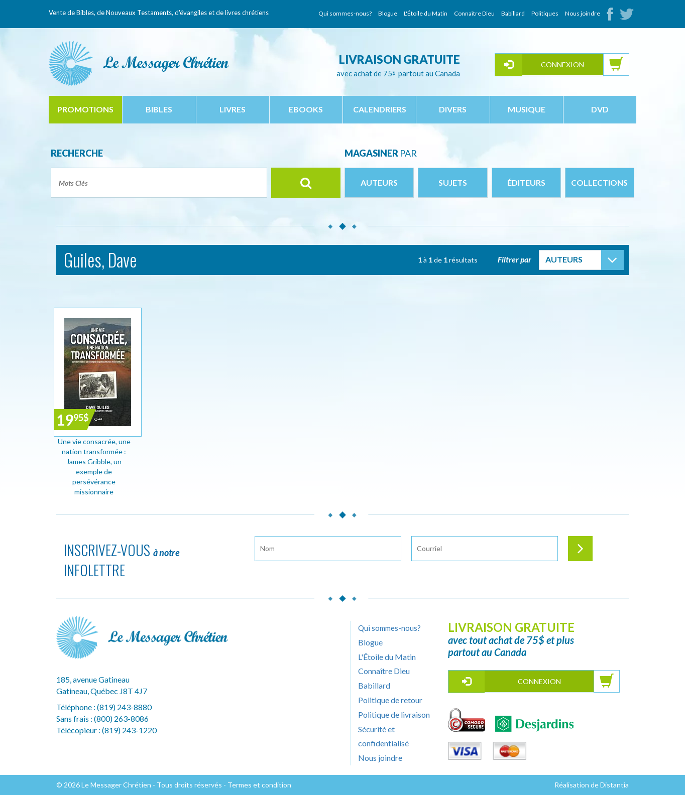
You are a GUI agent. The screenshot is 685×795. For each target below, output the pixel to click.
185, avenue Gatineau (93, 679)
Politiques (544, 13)
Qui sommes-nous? (345, 13)
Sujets (452, 182)
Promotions (85, 109)
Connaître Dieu (474, 13)
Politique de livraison (394, 714)
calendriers (379, 109)
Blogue (387, 13)
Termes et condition (259, 784)
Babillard (513, 13)
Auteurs (379, 182)
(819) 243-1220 (129, 730)
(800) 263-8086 (121, 718)
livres (232, 109)
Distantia (614, 784)
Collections (599, 182)
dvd (600, 109)
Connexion (562, 64)
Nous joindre (582, 13)
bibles (159, 109)
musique (526, 109)
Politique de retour (390, 700)
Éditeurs (526, 182)
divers (453, 109)
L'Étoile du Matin (425, 13)
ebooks (306, 109)
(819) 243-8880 (124, 707)
